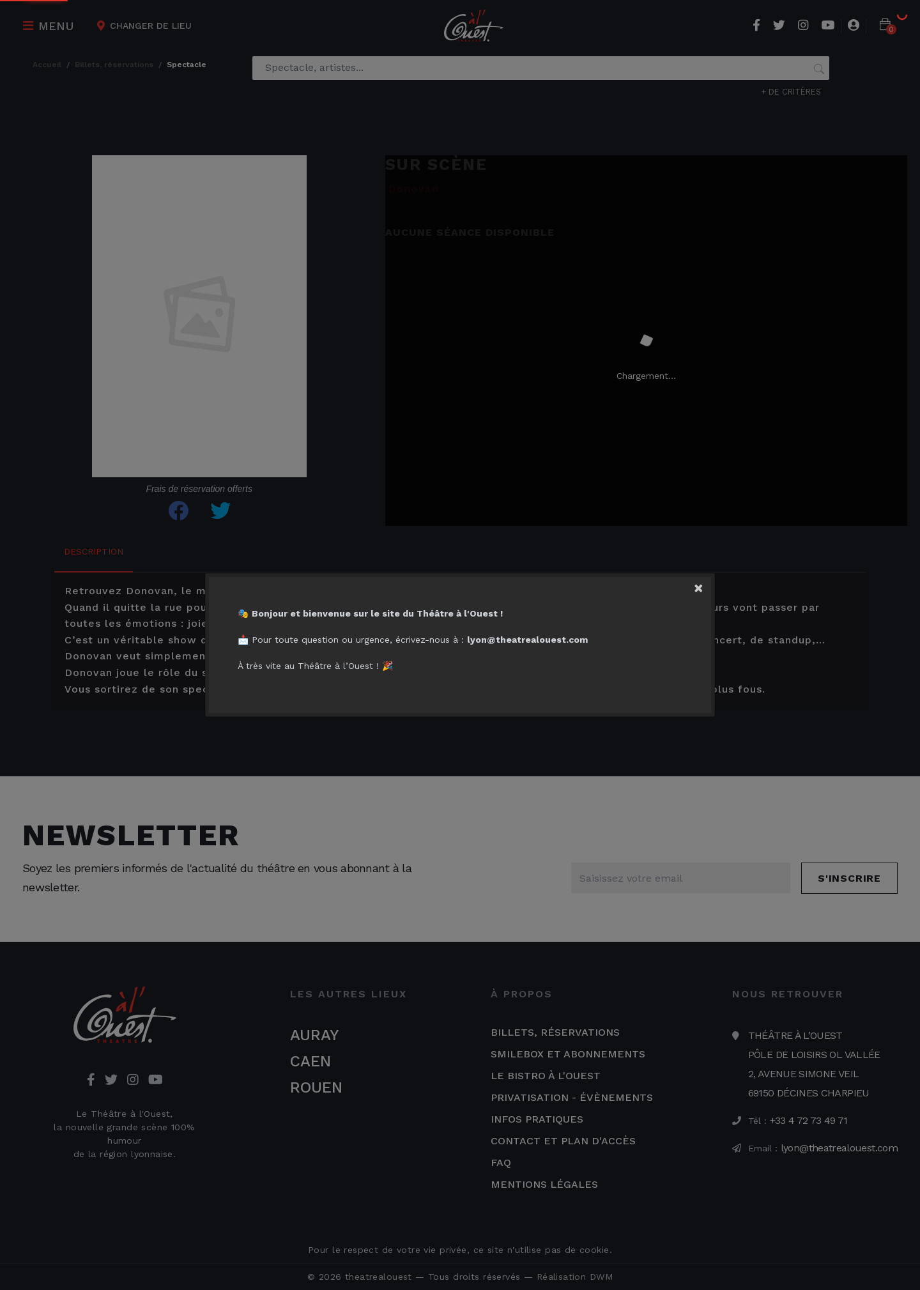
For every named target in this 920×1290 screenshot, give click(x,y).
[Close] (706, 585)
